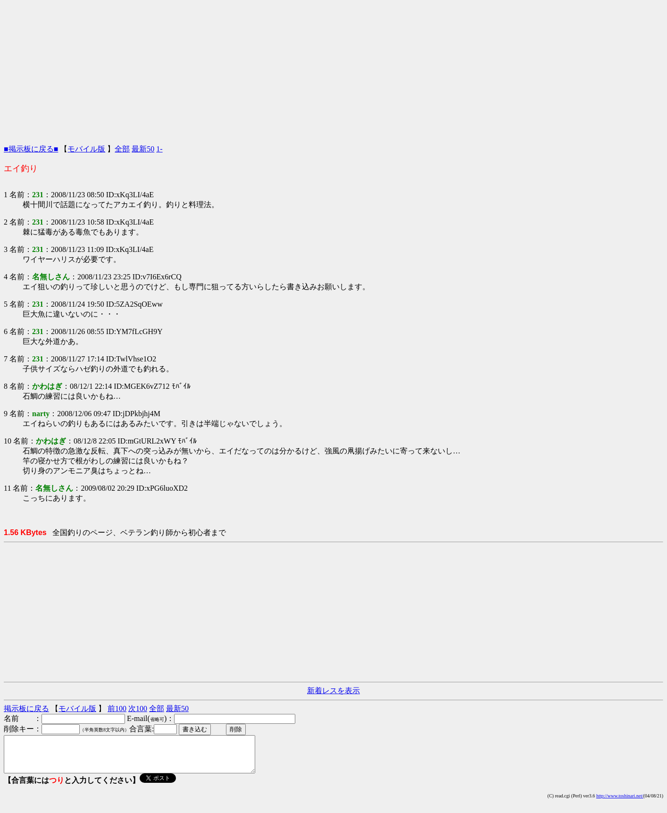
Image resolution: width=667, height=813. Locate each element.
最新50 (143, 149)
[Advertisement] (333, 70)
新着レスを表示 (333, 691)
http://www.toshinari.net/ (619, 802)
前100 (117, 708)
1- (159, 149)
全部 (122, 149)
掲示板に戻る (26, 708)
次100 (137, 708)
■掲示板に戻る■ (31, 149)
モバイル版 (86, 149)
